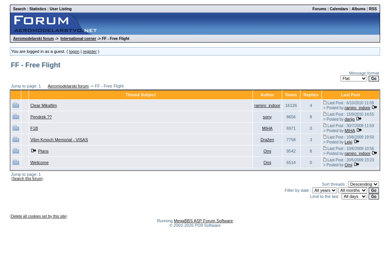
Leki (348, 142)
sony (267, 117)
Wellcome (39, 162)
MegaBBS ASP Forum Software (203, 220)
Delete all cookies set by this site (38, 216)
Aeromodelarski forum (33, 39)
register (90, 51)
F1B (34, 128)
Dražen (267, 139)
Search (19, 9)
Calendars (339, 9)
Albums (359, 9)
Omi (267, 151)
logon (74, 51)
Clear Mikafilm (43, 105)
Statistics (37, 9)
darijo (350, 119)
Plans (43, 151)
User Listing (61, 9)
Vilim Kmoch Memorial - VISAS (59, 139)
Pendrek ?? (41, 117)
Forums (319, 9)
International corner (78, 39)
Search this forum (27, 179)
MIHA (267, 128)
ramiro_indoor (267, 105)
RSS (373, 9)
